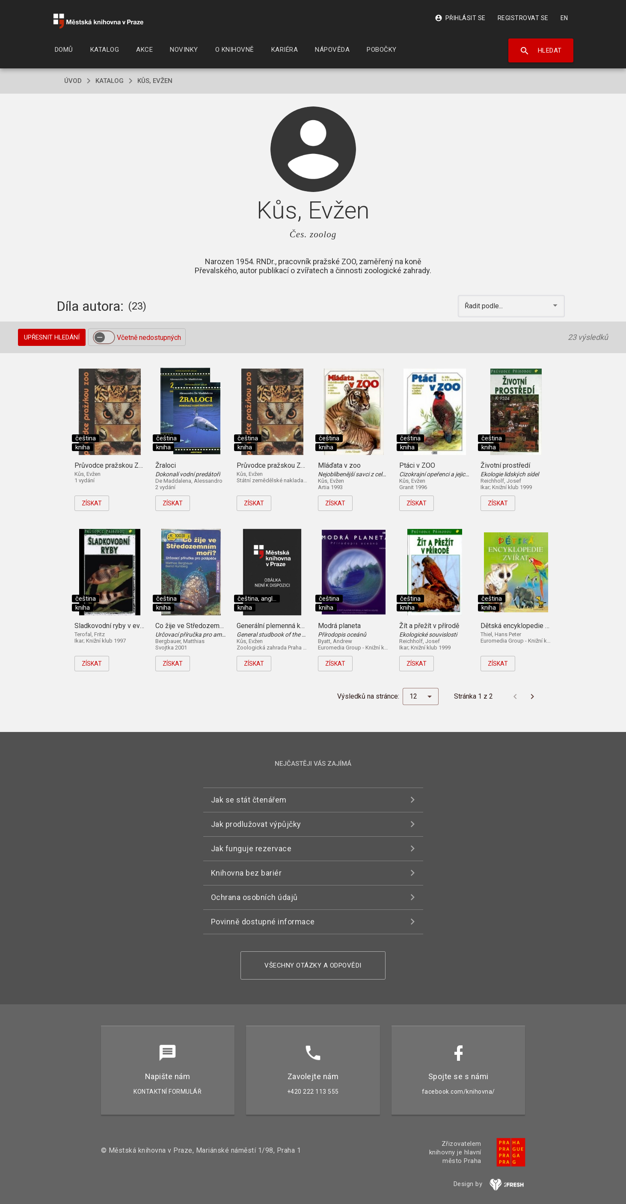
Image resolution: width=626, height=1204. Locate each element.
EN (564, 18)
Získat (92, 503)
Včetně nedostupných (149, 337)
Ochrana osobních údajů (254, 897)
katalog (109, 81)
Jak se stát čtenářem (249, 799)
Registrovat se (523, 18)
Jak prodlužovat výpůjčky (256, 824)
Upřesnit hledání (52, 337)
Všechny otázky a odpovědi (313, 965)
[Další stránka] (532, 696)
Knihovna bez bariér (246, 872)
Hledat (540, 51)
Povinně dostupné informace (263, 921)
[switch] (104, 337)
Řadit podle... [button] (484, 306)
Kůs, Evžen (154, 81)
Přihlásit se (460, 18)
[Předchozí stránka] (515, 696)
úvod (73, 81)
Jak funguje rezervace (251, 848)
